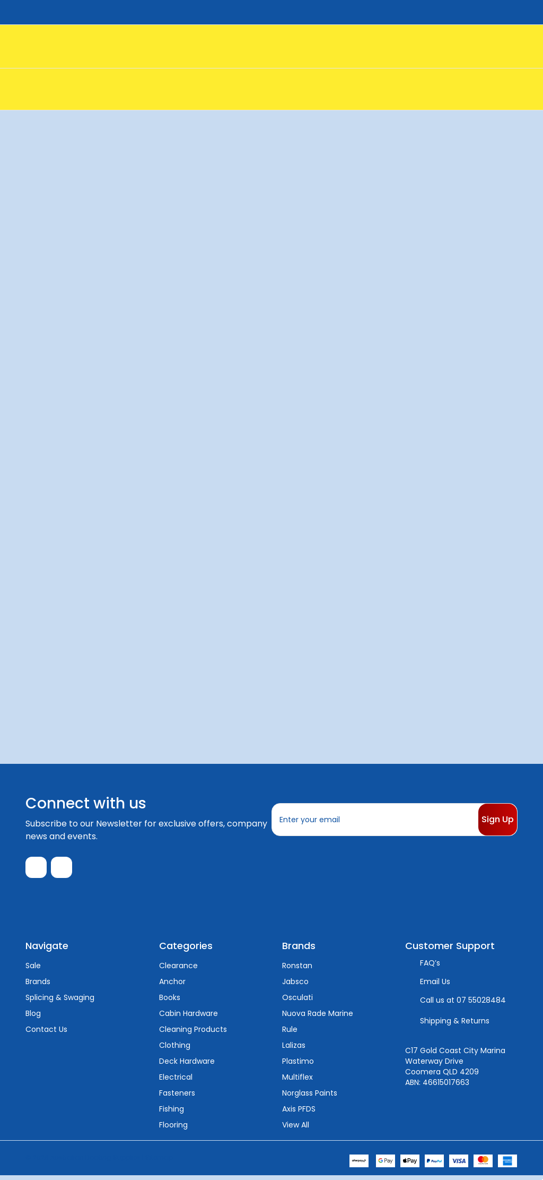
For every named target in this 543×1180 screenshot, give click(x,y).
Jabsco (295, 985)
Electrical (175, 1081)
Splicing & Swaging (59, 1001)
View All (295, 1129)
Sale (33, 969)
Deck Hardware (187, 1065)
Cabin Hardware (188, 1017)
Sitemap (159, 1161)
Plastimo (298, 1065)
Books (169, 1001)
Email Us (435, 985)
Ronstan (297, 969)
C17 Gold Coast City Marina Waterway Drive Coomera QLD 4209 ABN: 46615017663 (455, 1070)
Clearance (178, 969)
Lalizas (293, 1049)
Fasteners (177, 1097)
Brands (37, 985)
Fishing (171, 1113)
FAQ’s (430, 967)
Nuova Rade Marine (317, 1017)
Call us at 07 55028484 (463, 1004)
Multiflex (297, 1081)
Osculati (297, 1001)
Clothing (174, 1049)
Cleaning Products (193, 1033)
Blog (33, 1017)
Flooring (173, 1129)
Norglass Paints (309, 1097)
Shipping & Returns (454, 1025)
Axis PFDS (299, 1113)
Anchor (172, 985)
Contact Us (46, 1033)
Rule (289, 1033)
